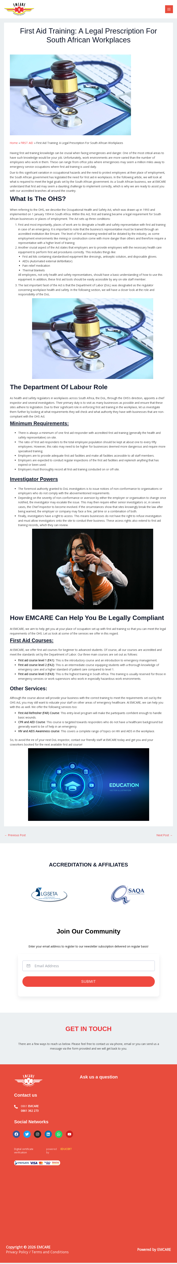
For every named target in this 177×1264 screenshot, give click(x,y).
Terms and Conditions (50, 1253)
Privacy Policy (17, 1253)
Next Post (165, 835)
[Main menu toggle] (169, 9)
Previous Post (15, 835)
